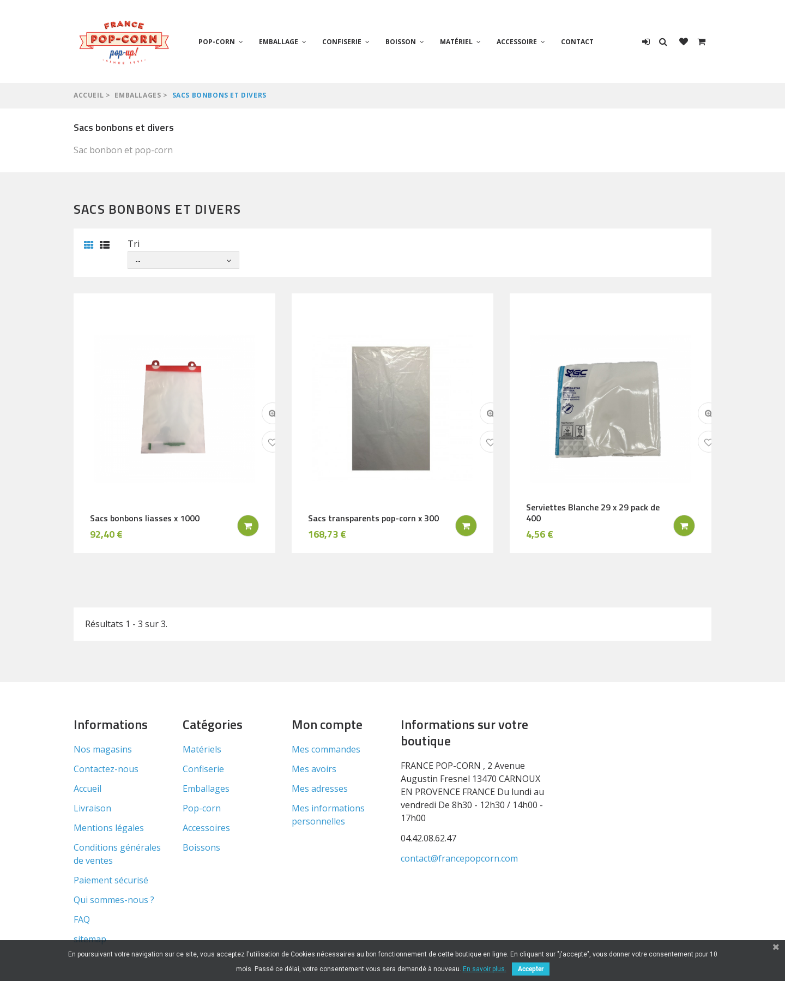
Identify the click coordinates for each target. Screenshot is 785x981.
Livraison (92, 808)
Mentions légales (109, 828)
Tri (134, 244)
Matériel (456, 41)
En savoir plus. (484, 969)
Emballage (278, 41)
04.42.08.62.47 (428, 838)
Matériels (202, 749)
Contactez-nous (106, 769)
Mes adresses (320, 789)
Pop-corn (216, 41)
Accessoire (517, 41)
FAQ (82, 919)
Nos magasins (103, 749)
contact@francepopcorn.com (459, 858)
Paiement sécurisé (111, 880)
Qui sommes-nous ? (114, 900)
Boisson (400, 41)
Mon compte (327, 724)
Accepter (531, 969)
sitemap (90, 939)
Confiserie (341, 41)
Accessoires (206, 828)
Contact (577, 41)
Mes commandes (326, 749)
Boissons (201, 847)
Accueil (89, 95)
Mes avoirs (314, 769)
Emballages (137, 95)
